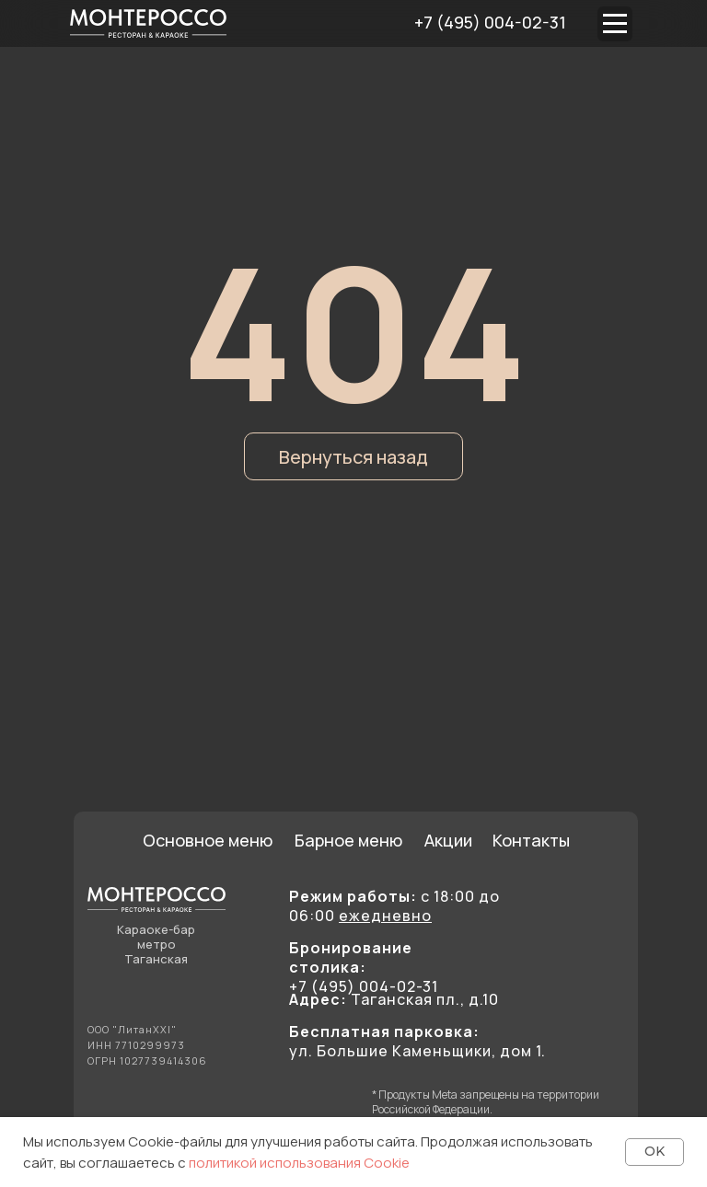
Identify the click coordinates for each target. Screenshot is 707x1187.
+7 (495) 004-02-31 (490, 22)
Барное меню (348, 840)
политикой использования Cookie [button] (299, 1162)
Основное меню (207, 840)
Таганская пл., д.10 (394, 999)
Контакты (531, 840)
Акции (448, 840)
